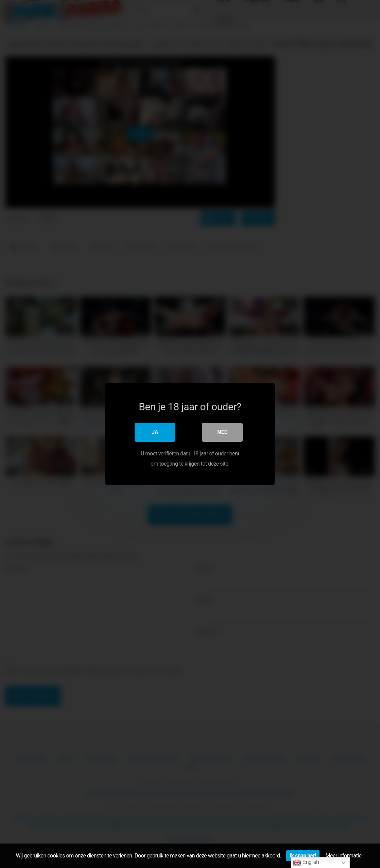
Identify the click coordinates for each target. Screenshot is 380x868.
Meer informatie (344, 855)
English (306, 862)
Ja (155, 432)
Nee (222, 432)
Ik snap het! (303, 855)
